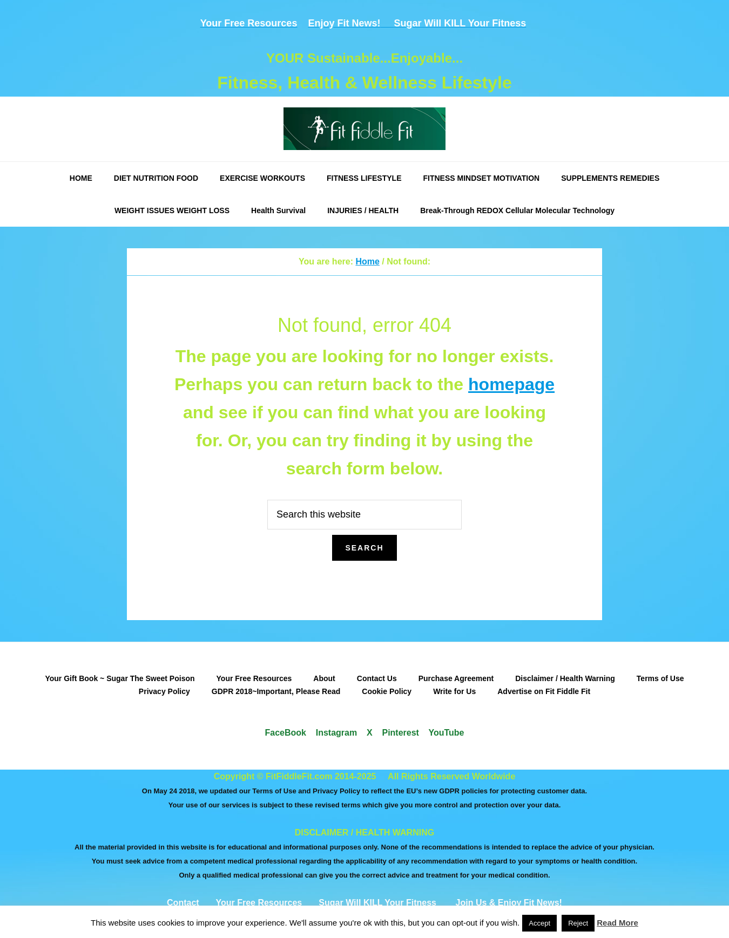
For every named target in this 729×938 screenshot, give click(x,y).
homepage (511, 384)
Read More (617, 922)
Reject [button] (578, 923)
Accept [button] (539, 923)
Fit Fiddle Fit (365, 129)
